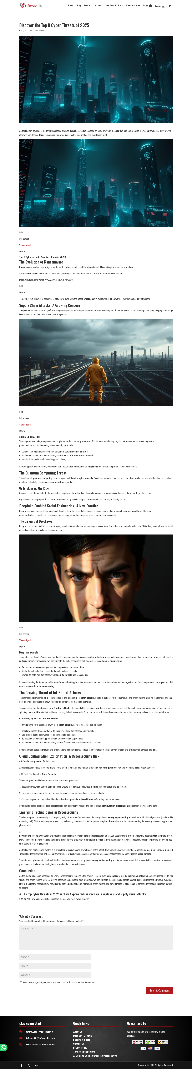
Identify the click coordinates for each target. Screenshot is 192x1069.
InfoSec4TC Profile (82, 1036)
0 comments (40, 30)
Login (145, 5)
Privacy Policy (80, 1047)
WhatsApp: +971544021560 (39, 1031)
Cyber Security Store (114, 5)
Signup (158, 6)
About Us (77, 1031)
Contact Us (78, 1043)
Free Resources (133, 5)
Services (97, 5)
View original (25, 245)
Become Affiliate (81, 1039)
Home (71, 5)
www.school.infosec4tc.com (40, 1044)
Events (87, 5)
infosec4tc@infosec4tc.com (40, 1038)
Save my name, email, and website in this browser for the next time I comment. (59, 982)
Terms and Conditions (84, 1051)
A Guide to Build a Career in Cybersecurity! (95, 1055)
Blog (79, 5)
